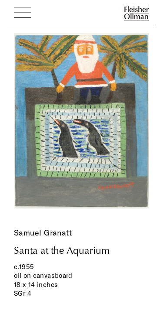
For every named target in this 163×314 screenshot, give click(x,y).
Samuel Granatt (43, 233)
